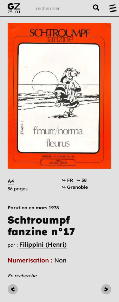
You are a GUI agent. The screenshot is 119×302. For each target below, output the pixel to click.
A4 (11, 181)
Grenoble (77, 187)
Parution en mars (33, 208)
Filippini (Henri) (43, 244)
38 (84, 180)
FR (70, 180)
